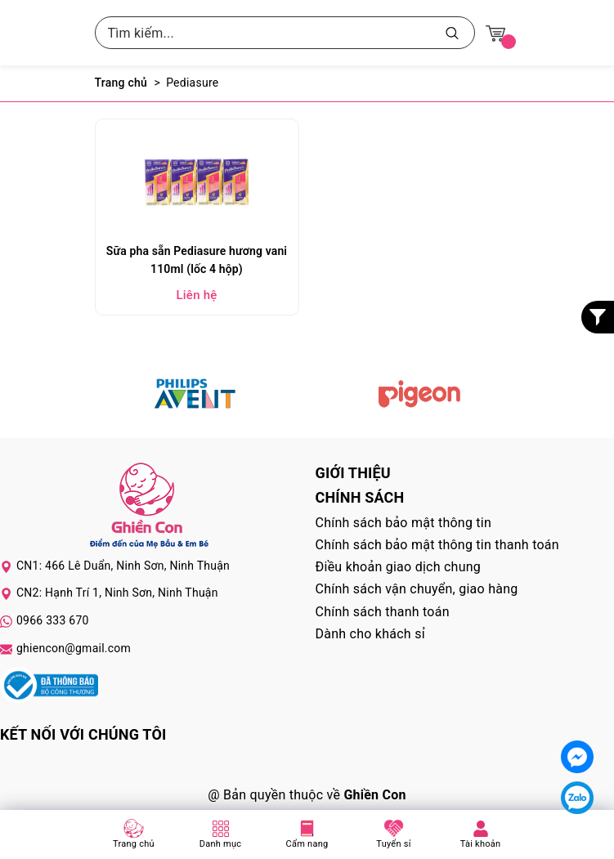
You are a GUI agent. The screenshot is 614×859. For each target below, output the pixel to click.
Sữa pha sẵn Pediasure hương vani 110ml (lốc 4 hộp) (196, 259)
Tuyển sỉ (393, 844)
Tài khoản (480, 844)
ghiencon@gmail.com (73, 648)
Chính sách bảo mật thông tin (404, 522)
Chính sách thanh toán (383, 612)
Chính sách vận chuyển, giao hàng (417, 589)
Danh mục (220, 844)
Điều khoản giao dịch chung (399, 567)
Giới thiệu (353, 472)
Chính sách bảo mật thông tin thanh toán (437, 545)
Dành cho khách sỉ (370, 634)
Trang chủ (134, 844)
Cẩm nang (307, 844)
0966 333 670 (52, 620)
